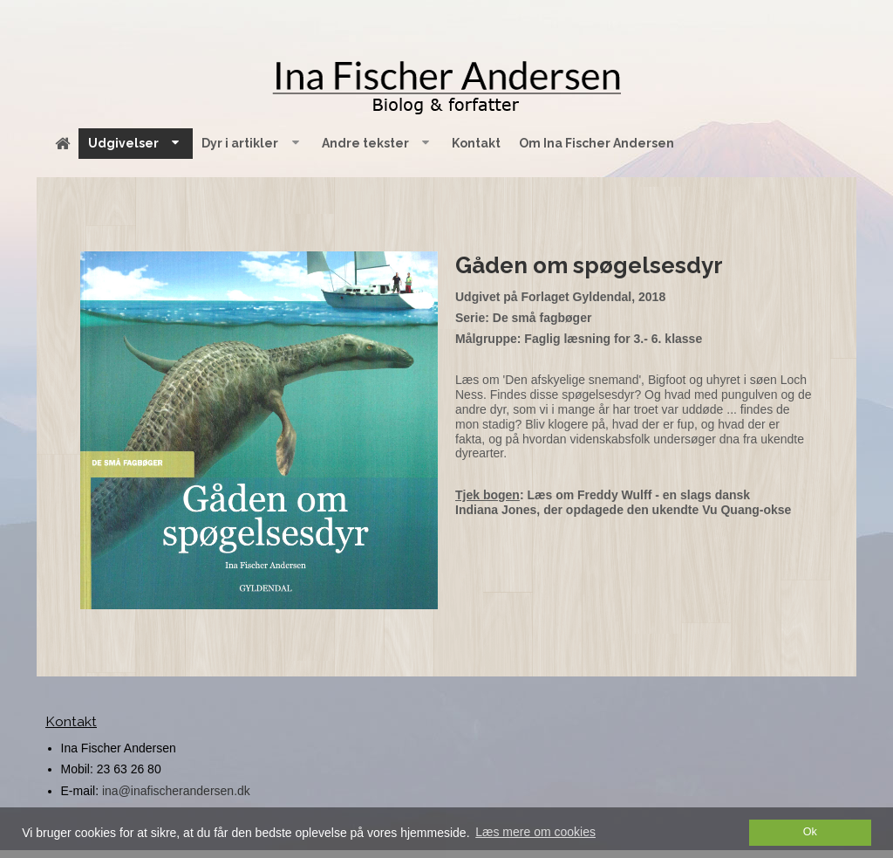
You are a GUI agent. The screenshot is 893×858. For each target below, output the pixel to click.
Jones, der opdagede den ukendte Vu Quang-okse (646, 510)
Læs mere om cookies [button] (535, 832)
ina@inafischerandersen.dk (176, 791)
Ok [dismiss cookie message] (810, 832)
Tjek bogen (487, 495)
